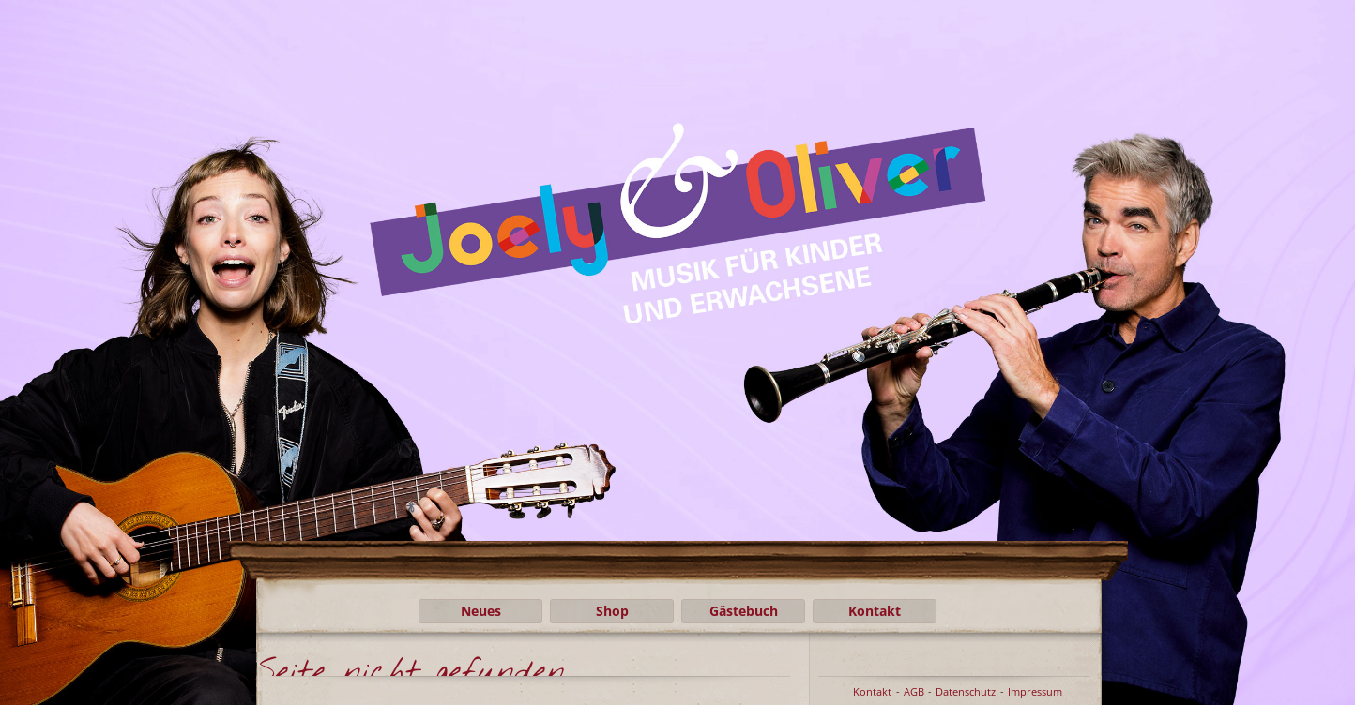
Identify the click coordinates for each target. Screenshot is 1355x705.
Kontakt (874, 611)
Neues (481, 611)
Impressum (1035, 691)
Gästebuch (743, 611)
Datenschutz (966, 691)
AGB (914, 691)
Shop (612, 611)
